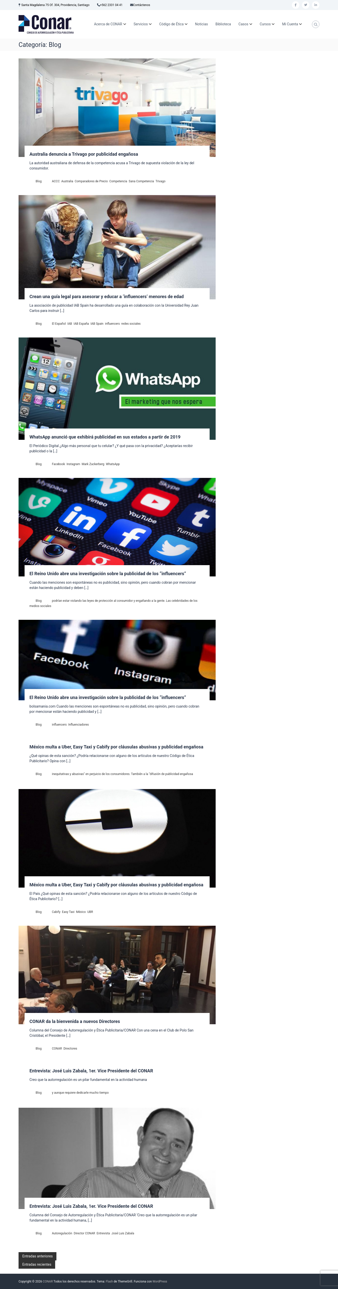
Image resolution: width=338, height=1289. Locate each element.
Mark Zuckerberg (93, 464)
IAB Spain (97, 323)
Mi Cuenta (290, 24)
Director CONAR (84, 1233)
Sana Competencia (141, 181)
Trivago (160, 181)
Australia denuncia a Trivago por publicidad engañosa (84, 154)
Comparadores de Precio (91, 181)
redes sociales (131, 323)
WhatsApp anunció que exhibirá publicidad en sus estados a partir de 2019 (105, 437)
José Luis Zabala (123, 1233)
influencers (112, 323)
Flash (109, 1281)
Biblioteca (223, 24)
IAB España (81, 323)
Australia (67, 181)
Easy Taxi (68, 912)
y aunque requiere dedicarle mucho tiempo (80, 1092)
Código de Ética (171, 24)
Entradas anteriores (37, 1256)
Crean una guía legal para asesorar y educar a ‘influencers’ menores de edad (107, 296)
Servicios (141, 24)
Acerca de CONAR (108, 24)
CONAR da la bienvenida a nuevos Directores (75, 1021)
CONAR (57, 1048)
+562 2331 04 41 (111, 5)
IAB (69, 323)
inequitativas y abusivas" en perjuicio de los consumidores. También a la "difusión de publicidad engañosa (122, 774)
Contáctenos (141, 5)
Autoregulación (62, 1233)
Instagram (73, 464)
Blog (39, 181)
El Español (59, 323)
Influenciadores (78, 724)
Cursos (265, 24)
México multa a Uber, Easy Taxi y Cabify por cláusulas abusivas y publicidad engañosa (116, 746)
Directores (70, 1048)
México (81, 912)
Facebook (58, 464)
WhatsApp (113, 464)
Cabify (56, 912)
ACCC (56, 181)
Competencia (118, 181)
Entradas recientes (36, 1264)
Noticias (201, 24)
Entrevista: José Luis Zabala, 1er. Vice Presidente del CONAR (91, 1070)
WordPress (159, 1281)
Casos (243, 24)
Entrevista (103, 1233)
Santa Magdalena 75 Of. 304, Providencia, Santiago (55, 5)
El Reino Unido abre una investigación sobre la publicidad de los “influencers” (108, 573)
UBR (90, 912)
